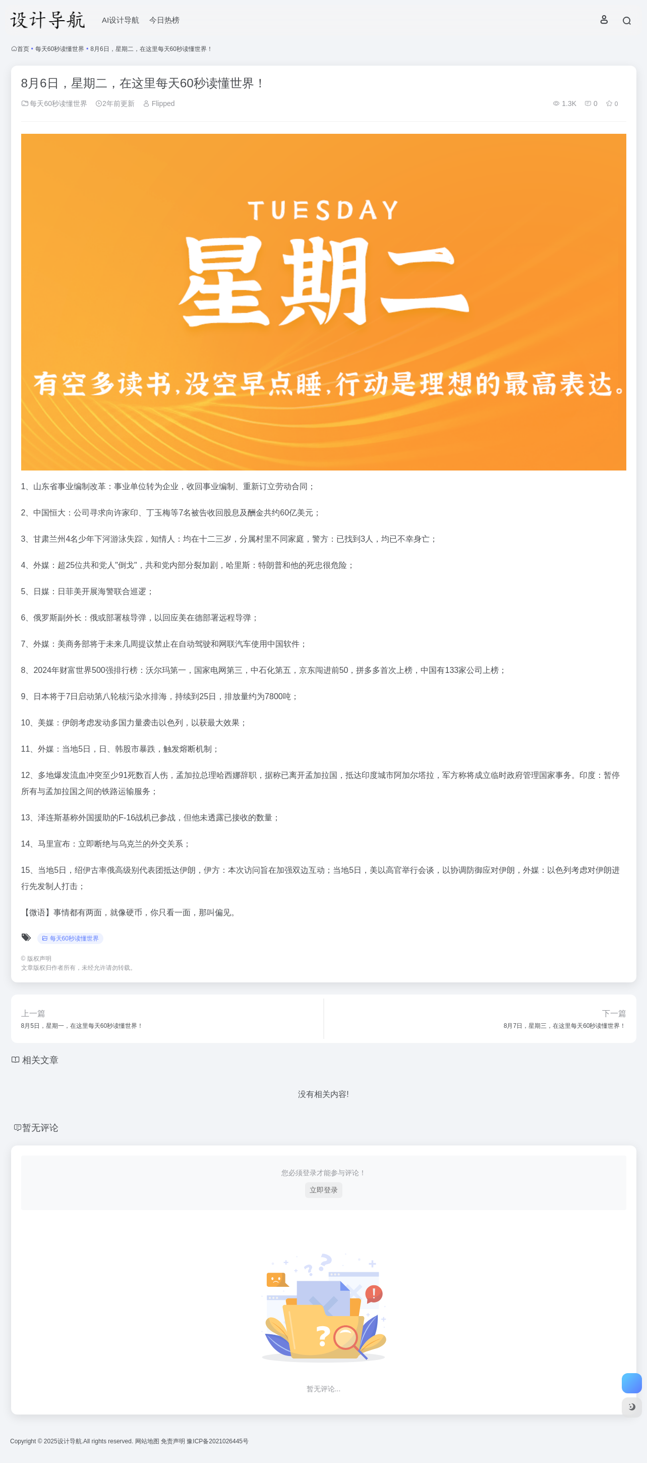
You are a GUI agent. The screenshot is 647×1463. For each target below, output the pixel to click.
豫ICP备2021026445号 (218, 1441)
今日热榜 (164, 20)
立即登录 (324, 1190)
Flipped (159, 103)
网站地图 (148, 1441)
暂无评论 (40, 1128)
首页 (23, 49)
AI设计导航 (120, 20)
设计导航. (70, 1441)
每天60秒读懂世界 (59, 49)
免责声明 (174, 1441)
